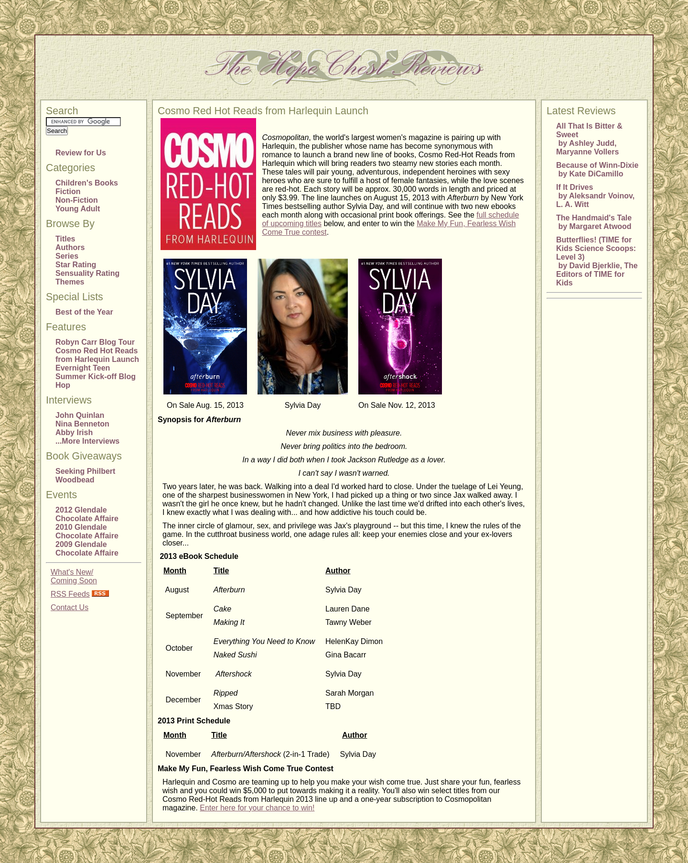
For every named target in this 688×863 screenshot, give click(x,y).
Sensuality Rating (87, 273)
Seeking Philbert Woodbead (85, 475)
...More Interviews (87, 441)
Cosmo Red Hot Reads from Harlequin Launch (97, 355)
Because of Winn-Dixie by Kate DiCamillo (597, 169)
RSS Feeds (70, 594)
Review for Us (80, 153)
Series (66, 256)
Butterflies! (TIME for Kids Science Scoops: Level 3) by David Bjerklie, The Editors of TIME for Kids (597, 261)
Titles (65, 239)
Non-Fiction (76, 200)
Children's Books (86, 183)
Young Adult (77, 209)
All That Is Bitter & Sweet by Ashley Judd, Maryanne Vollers (589, 139)
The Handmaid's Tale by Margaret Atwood (594, 222)
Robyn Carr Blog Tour (95, 342)
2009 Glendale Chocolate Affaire (86, 548)
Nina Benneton (82, 424)
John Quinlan (79, 415)
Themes (69, 282)
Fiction (67, 191)
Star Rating (75, 265)
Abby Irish (74, 432)
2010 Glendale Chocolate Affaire (86, 531)
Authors (70, 247)
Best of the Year (84, 312)
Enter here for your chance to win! (257, 808)
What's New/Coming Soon (74, 576)
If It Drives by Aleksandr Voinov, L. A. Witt (595, 195)
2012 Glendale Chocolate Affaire (86, 514)
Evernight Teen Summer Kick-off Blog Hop (95, 376)
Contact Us (69, 607)
